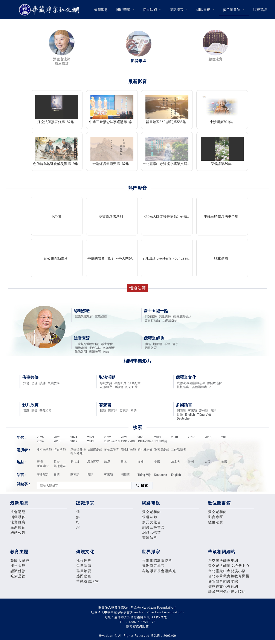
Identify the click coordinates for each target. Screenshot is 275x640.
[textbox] (84, 485)
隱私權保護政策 (137, 626)
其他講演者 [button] (201, 387)
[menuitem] (101, 9)
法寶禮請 (260, 10)
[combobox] (95, 485)
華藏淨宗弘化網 (50, 10)
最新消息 (101, 10)
